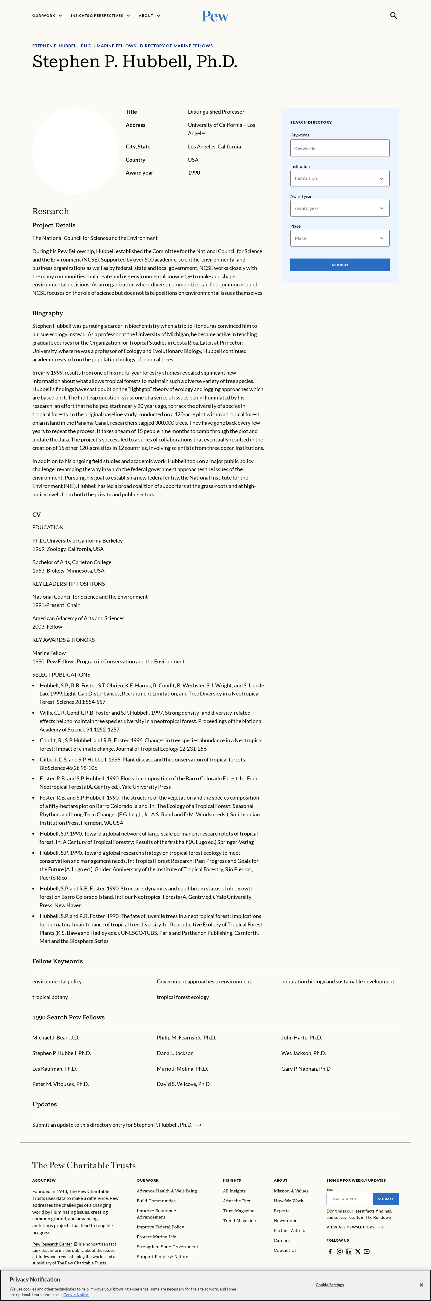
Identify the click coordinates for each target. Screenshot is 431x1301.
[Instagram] (339, 1251)
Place (295, 226)
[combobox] (295, 178)
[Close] (421, 1287)
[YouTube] (366, 1251)
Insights (232, 1180)
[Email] (350, 1199)
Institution (300, 166)
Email (331, 1189)
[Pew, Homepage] (215, 15)
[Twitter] (358, 1251)
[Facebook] (330, 1251)
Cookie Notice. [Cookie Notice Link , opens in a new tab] (76, 1297)
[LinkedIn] (349, 1251)
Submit (386, 1199)
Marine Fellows (116, 45)
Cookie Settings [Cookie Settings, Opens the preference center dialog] (330, 1287)
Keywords (299, 134)
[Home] (84, 1165)
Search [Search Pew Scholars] (340, 264)
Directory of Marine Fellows (176, 45)
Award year (301, 196)
